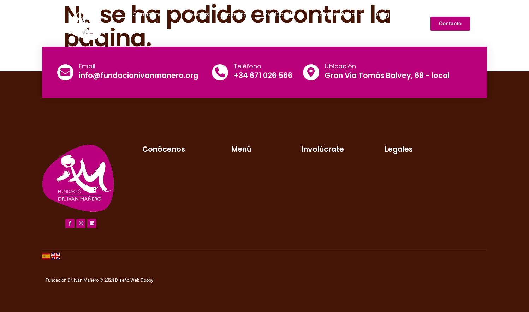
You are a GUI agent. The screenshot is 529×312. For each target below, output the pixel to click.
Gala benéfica (338, 14)
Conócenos (152, 14)
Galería (268, 33)
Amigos (386, 14)
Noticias (197, 14)
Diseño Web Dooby (134, 280)
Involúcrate (282, 14)
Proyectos (235, 14)
